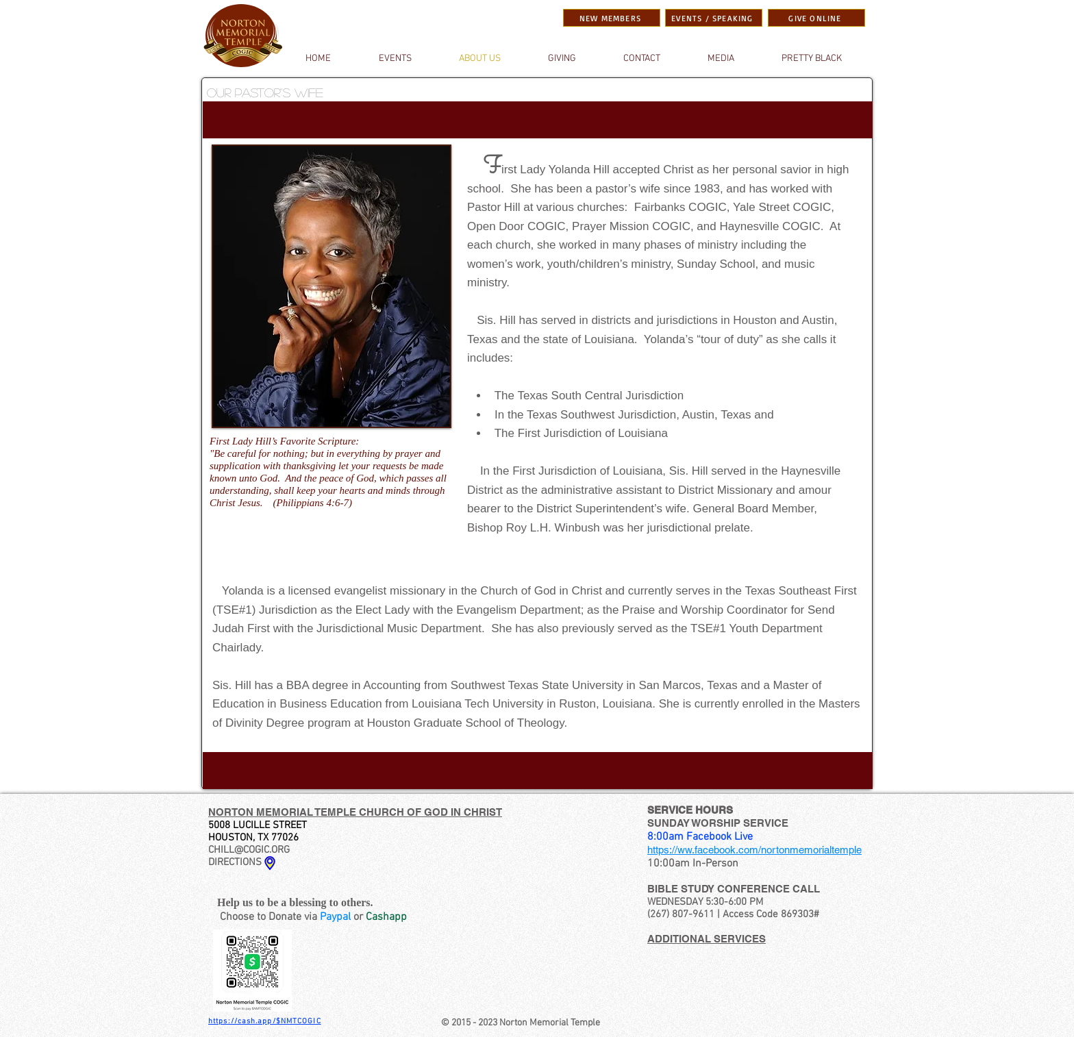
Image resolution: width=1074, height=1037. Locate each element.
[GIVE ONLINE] (816, 18)
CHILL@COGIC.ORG (249, 850)
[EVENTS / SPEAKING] (713, 18)
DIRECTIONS (235, 862)
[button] (721, 59)
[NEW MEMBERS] (611, 18)
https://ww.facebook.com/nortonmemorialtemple (754, 849)
